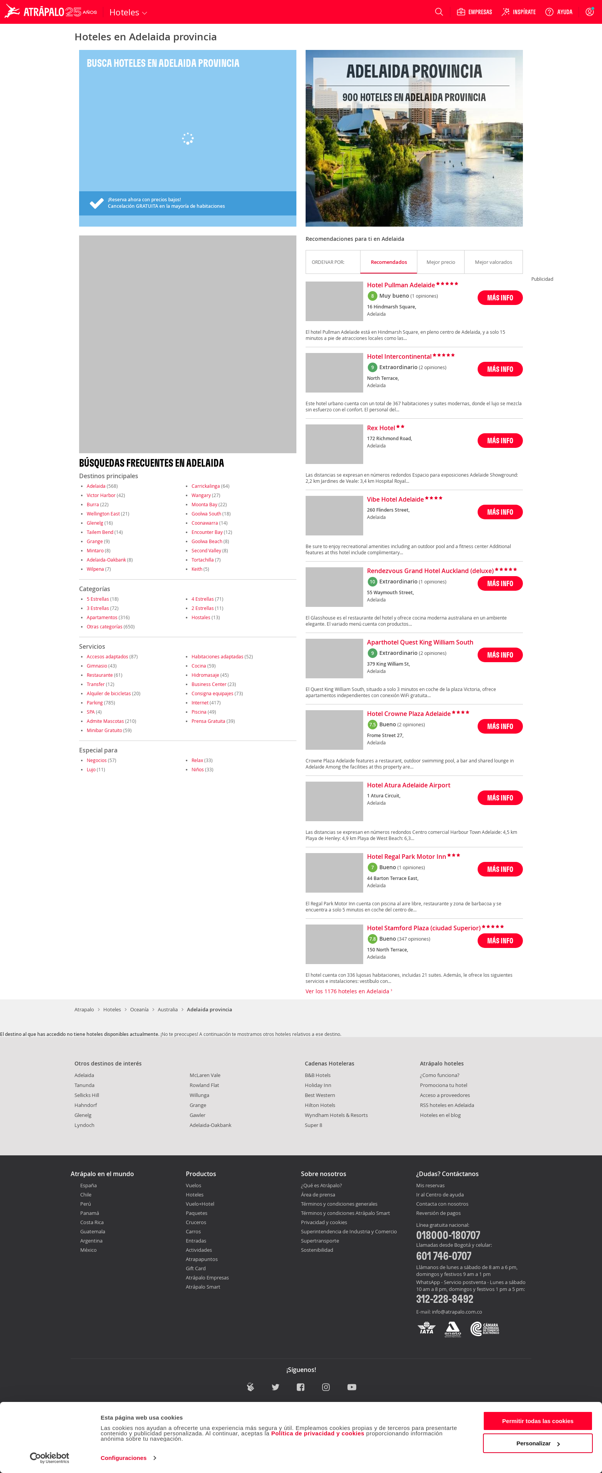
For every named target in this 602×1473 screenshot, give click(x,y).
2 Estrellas (203, 608)
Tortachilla (203, 560)
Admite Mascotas (105, 721)
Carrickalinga (206, 486)
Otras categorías (104, 626)
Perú (85, 1203)
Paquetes (196, 1213)
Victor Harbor (101, 495)
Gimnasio (97, 666)
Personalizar (538, 1443)
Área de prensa (318, 1194)
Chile (85, 1194)
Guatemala (92, 1231)
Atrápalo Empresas (207, 1277)
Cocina (199, 666)
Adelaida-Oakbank (106, 560)
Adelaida (96, 486)
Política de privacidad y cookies (317, 1433)
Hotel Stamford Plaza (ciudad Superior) (424, 928)
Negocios (97, 760)
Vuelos (193, 1185)
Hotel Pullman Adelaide (401, 285)
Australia (168, 1009)
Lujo (91, 769)
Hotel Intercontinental (399, 357)
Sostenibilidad (317, 1249)
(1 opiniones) (424, 296)
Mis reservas (430, 1186)
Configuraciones (124, 1458)
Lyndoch (84, 1125)
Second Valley (206, 550)
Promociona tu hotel (443, 1085)
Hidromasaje (205, 675)
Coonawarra (205, 523)
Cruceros (196, 1222)
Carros (193, 1231)
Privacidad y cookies (324, 1222)
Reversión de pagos (438, 1213)
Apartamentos (102, 617)
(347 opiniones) (413, 939)
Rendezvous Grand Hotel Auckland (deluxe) (430, 571)
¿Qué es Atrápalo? (321, 1185)
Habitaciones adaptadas (217, 656)
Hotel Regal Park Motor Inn (406, 857)
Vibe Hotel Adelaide (395, 500)
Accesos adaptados (107, 656)
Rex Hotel (381, 428)
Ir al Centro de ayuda (440, 1195)
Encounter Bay (207, 532)
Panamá (89, 1213)
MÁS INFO (500, 297)
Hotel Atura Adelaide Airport (408, 785)
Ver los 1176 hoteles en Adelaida (349, 991)
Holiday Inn (318, 1085)
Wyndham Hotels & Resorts (336, 1115)
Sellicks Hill (86, 1095)
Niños (198, 769)
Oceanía (139, 1009)
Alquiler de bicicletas (109, 693)
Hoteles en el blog (440, 1115)
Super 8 (313, 1125)
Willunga (199, 1095)
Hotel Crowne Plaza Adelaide (409, 714)
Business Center (209, 684)
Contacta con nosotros (442, 1204)
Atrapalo (84, 1009)
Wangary (201, 495)
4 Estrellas (203, 599)
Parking (95, 702)
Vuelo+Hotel (200, 1203)
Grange (95, 541)
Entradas (196, 1240)
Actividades (199, 1249)
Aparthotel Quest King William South (420, 642)
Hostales (201, 617)
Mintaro (95, 550)
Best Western (320, 1095)
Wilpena (95, 569)
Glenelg (95, 523)
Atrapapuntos (202, 1259)
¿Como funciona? (440, 1075)
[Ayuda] (558, 12)
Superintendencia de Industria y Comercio (349, 1231)
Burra (93, 504)
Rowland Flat (204, 1085)
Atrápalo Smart (203, 1286)
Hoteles (112, 1009)
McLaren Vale (205, 1075)
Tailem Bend (100, 532)
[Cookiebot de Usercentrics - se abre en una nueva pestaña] (49, 1458)
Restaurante (100, 675)
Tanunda (84, 1085)
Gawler (197, 1115)
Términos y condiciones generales (339, 1203)
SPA (91, 712)
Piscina (199, 712)
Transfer (96, 684)
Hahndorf (85, 1105)
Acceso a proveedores (445, 1095)
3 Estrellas (98, 608)
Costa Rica (92, 1222)
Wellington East (103, 513)
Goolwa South (206, 513)
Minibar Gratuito (104, 730)
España (88, 1185)
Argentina (91, 1240)
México (88, 1249)
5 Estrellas (98, 599)
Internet (200, 702)
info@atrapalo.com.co (457, 1311)
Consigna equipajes (212, 693)
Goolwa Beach (207, 541)
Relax (197, 760)
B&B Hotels (318, 1075)
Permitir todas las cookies (538, 1421)
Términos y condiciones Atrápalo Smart (345, 1213)
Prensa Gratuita (208, 721)
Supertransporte (320, 1240)
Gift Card (196, 1268)
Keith (197, 569)
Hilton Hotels (320, 1105)
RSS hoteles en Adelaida (447, 1105)
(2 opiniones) (433, 367)
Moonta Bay (204, 504)
